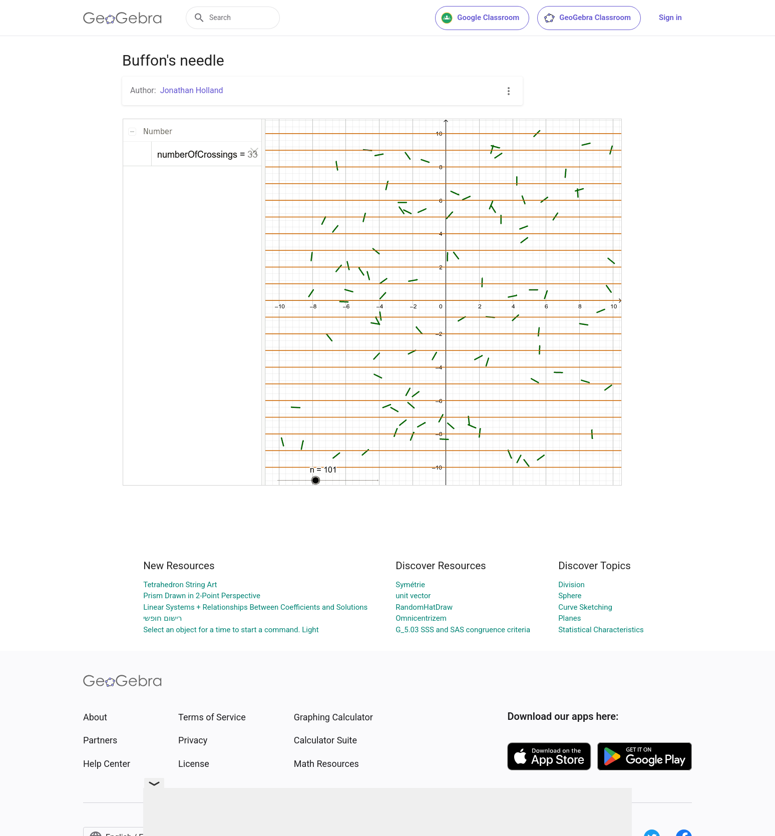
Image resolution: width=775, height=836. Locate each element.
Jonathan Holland (191, 90)
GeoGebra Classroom (587, 18)
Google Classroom (480, 18)
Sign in (670, 17)
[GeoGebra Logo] (122, 18)
